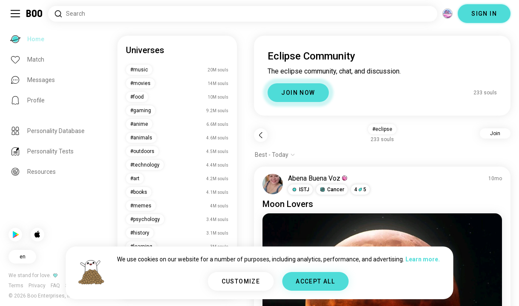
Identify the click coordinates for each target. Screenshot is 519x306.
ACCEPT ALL (315, 281)
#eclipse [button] (382, 129)
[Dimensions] (447, 13)
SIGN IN (484, 13)
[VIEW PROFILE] (272, 184)
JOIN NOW (298, 92)
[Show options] (275, 155)
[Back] (261, 135)
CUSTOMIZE (241, 281)
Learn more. (422, 259)
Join (495, 133)
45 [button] (360, 190)
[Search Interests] (242, 14)
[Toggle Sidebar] (15, 14)
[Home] (34, 13)
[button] (300, 189)
